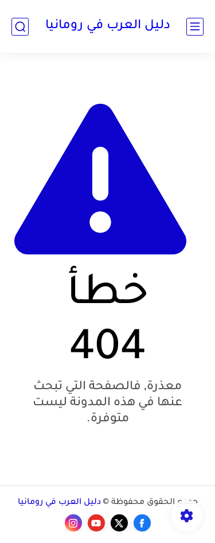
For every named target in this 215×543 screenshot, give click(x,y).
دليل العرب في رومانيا (107, 26)
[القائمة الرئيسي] (195, 27)
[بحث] (20, 27)
